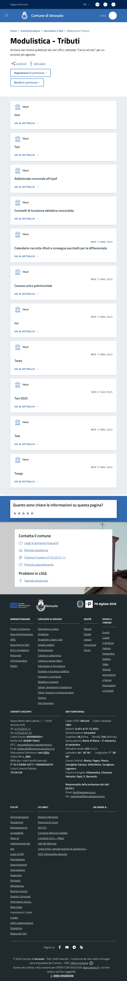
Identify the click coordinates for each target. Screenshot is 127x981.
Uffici (13, 639)
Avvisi (87, 650)
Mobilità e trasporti (48, 682)
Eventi (105, 632)
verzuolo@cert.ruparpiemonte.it (34, 745)
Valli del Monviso (47, 843)
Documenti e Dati (53, 31)
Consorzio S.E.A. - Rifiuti (51, 838)
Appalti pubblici (46, 645)
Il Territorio (108, 643)
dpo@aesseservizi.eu (84, 792)
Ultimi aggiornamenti (21, 923)
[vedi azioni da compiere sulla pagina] (37, 63)
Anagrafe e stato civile (50, 639)
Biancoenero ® (91, 967)
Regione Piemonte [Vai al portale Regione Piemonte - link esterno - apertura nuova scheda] (19, 4)
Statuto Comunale (20, 896)
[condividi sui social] (18, 63)
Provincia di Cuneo (48, 822)
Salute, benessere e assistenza (55, 687)
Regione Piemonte (48, 817)
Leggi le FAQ (17, 854)
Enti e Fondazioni (19, 650)
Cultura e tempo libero (50, 661)
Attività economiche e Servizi (109, 674)
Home (13, 31)
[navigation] (7, 15)
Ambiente (43, 634)
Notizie (87, 629)
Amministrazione (30, 31)
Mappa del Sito (18, 933)
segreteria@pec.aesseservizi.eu (88, 796)
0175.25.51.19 (23, 733)
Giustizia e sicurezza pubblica (53, 671)
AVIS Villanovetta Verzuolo (52, 854)
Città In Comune (79, 963)
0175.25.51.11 (22, 729)
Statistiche (16, 928)
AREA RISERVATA (61, 976)
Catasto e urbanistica (49, 655)
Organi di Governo (20, 629)
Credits (14, 918)
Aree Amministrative (21, 634)
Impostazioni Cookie (21, 912)
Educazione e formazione (51, 666)
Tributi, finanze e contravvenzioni (56, 692)
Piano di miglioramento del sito (20, 843)
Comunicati (90, 645)
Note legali (16, 907)
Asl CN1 (42, 828)
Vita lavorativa (46, 703)
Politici (13, 666)
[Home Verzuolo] (40, 15)
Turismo (42, 698)
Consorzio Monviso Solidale (53, 833)
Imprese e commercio (49, 677)
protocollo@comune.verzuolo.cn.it (36, 749)
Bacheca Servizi (18, 891)
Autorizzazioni (45, 650)
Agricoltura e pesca (48, 629)
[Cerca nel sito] (113, 16)
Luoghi (106, 638)
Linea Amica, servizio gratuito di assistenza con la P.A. (67, 849)
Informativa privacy (20, 902)
